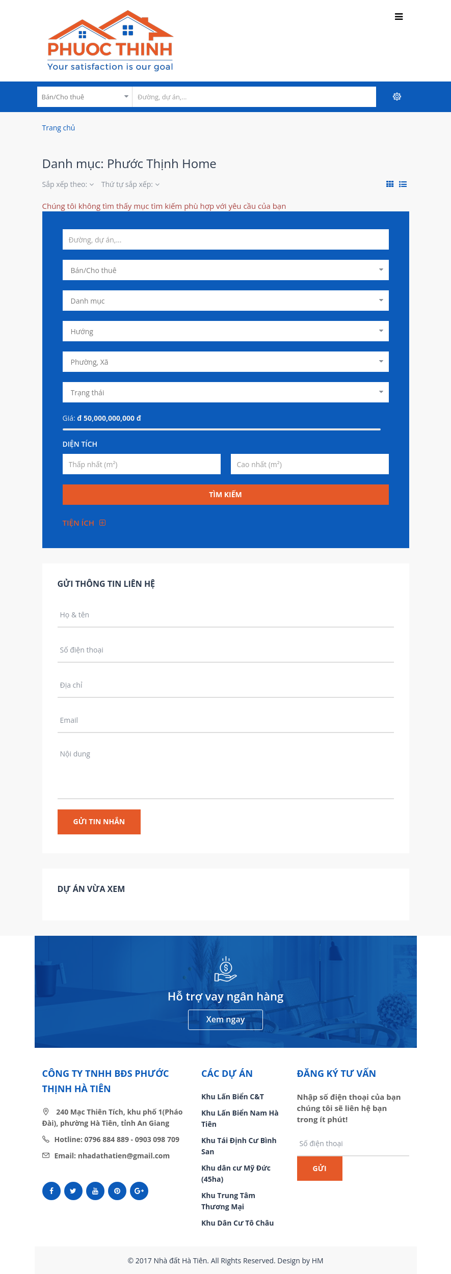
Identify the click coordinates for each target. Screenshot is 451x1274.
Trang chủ (58, 127)
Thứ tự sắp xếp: (130, 184)
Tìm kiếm (225, 494)
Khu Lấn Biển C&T (232, 1096)
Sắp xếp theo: (68, 184)
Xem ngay (225, 1019)
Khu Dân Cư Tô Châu (237, 1223)
